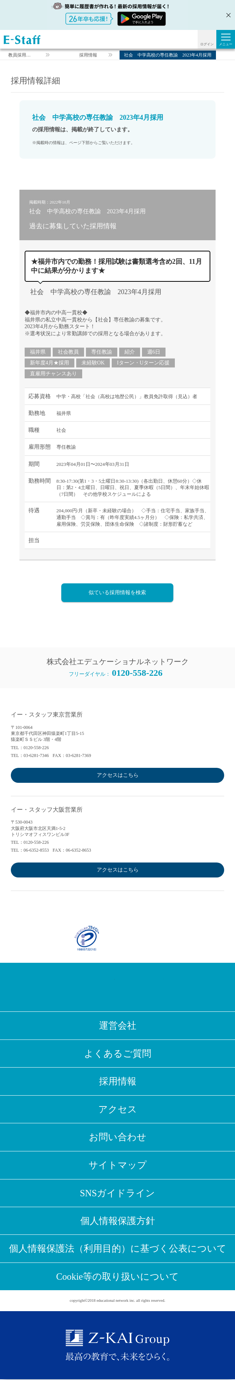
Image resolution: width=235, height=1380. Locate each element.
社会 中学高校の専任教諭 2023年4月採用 (95, 292)
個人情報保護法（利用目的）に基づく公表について (117, 1249)
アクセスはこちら (118, 775)
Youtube (154, 987)
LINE (130, 987)
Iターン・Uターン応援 (143, 363)
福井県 (38, 352)
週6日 (153, 352)
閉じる (227, 15)
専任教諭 (101, 352)
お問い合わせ (117, 1137)
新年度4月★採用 (49, 363)
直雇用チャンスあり (53, 373)
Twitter (105, 987)
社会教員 (68, 352)
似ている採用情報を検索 (117, 592)
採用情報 (88, 55)
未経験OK (93, 363)
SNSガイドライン (117, 1193)
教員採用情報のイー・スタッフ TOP (19, 55)
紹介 (129, 352)
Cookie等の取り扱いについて (117, 1277)
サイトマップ (118, 1165)
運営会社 (117, 1025)
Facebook (80, 987)
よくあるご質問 (117, 1053)
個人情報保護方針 (117, 1221)
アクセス (117, 1109)
